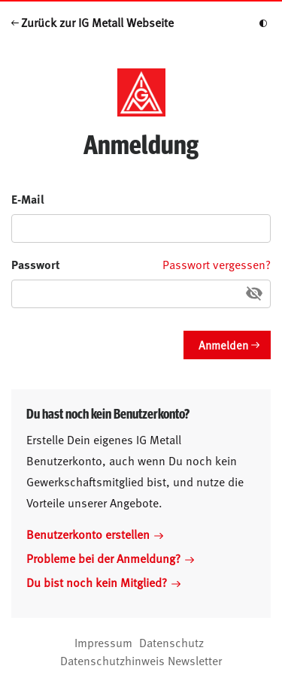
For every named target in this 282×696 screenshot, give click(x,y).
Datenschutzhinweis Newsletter (141, 660)
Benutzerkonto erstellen (94, 533)
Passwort (35, 264)
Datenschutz (171, 642)
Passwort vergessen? (216, 264)
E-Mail (27, 198)
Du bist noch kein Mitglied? (103, 581)
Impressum (103, 642)
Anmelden (223, 345)
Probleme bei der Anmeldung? (110, 557)
